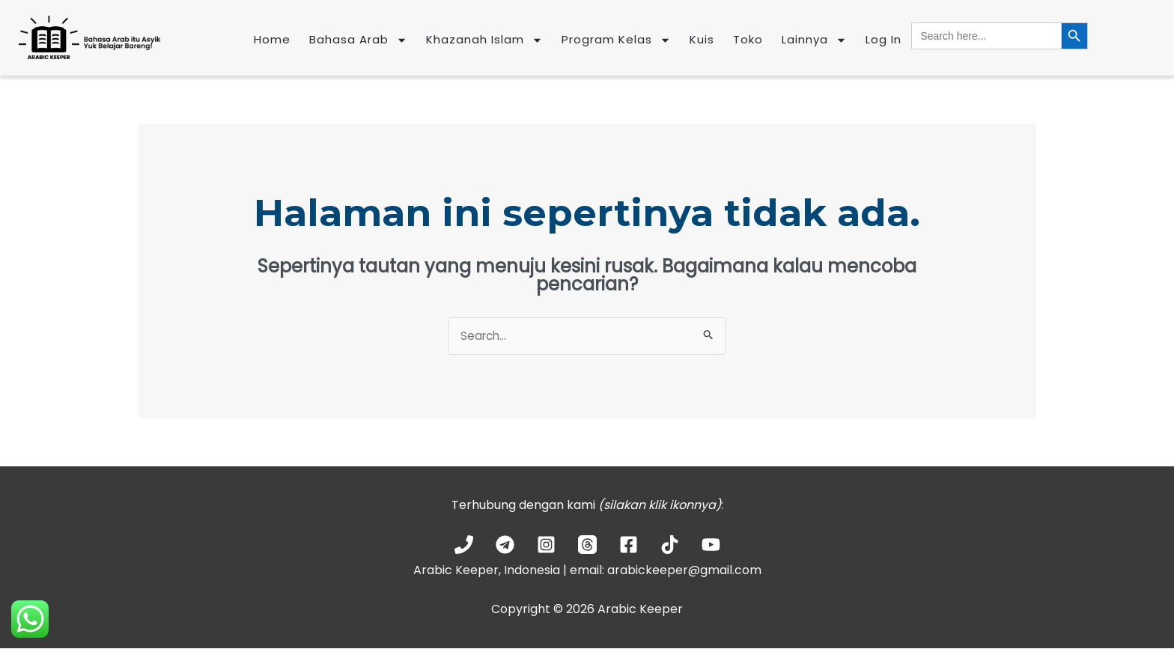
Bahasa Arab (358, 40)
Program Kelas (616, 40)
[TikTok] (669, 545)
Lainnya (814, 40)
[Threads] (587, 545)
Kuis (702, 39)
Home (272, 39)
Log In (883, 39)
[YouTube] (711, 545)
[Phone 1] (463, 545)
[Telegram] (505, 545)
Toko (748, 39)
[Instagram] (546, 545)
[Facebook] (628, 545)
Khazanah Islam (484, 40)
